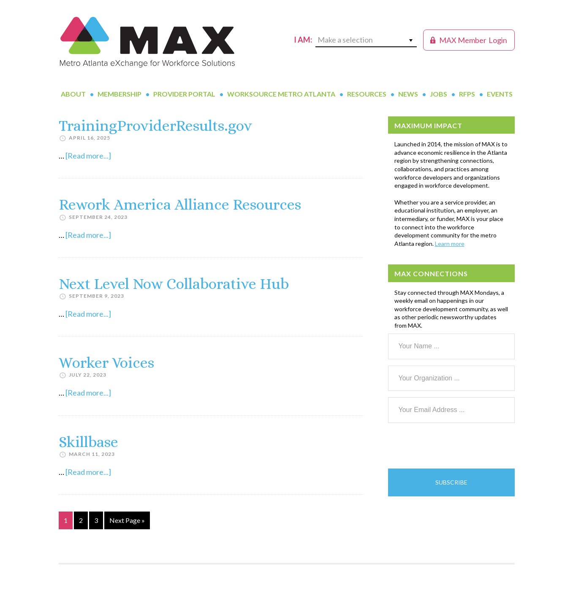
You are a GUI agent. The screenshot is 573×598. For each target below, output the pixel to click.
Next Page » (127, 521)
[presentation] (452, 445)
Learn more (449, 243)
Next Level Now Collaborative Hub (174, 283)
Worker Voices (106, 362)
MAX (147, 42)
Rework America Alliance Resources (180, 204)
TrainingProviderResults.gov (155, 125)
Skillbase (88, 441)
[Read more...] (88, 155)
